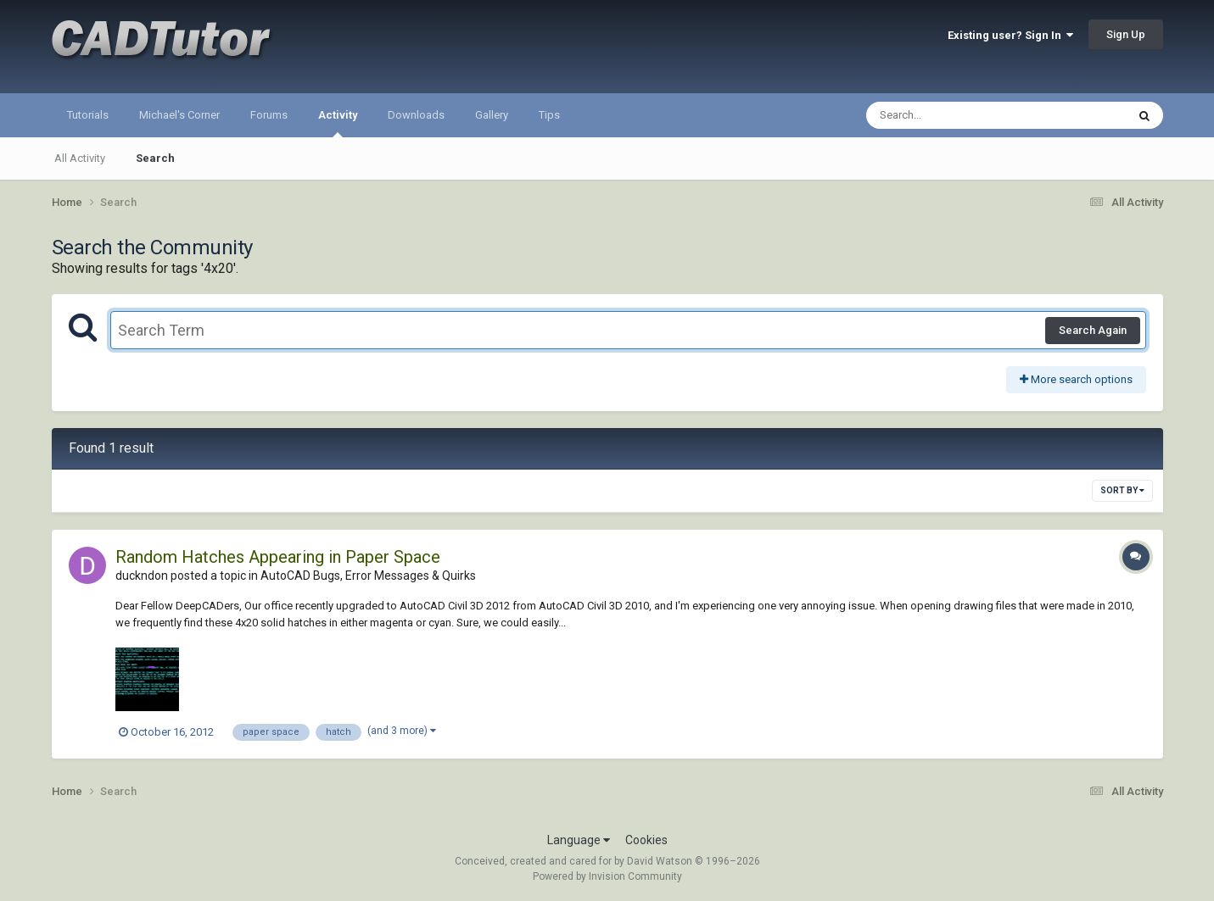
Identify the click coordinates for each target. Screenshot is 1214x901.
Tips (549, 114)
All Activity (79, 158)
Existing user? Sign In (1010, 35)
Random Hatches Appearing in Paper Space (277, 557)
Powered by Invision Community (607, 876)
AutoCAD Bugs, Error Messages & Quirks (368, 575)
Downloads (416, 114)
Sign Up (1125, 34)
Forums (269, 114)
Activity (337, 122)
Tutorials (88, 114)
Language (578, 840)
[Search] (952, 115)
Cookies (646, 840)
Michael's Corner (179, 114)
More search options (1076, 379)
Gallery (491, 114)
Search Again (1093, 330)
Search (155, 158)
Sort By (1122, 490)
